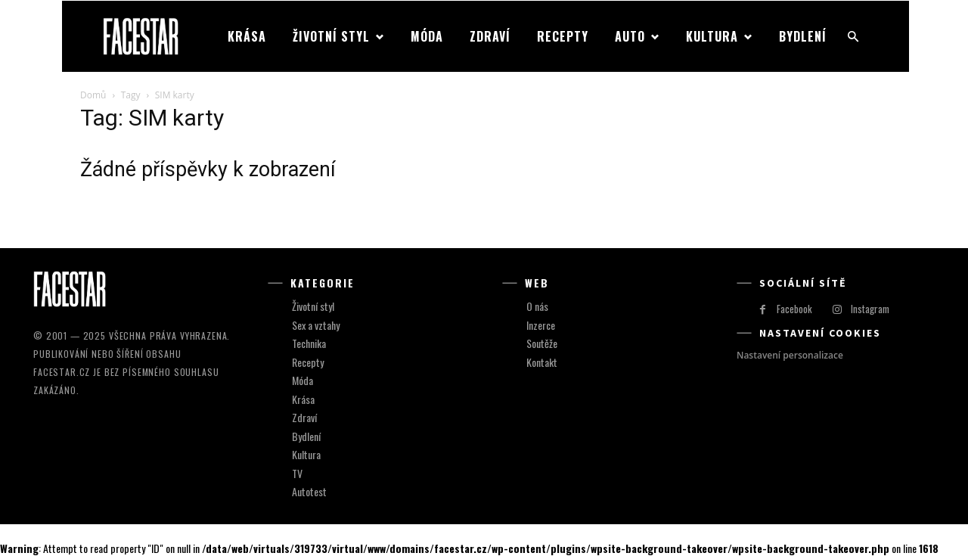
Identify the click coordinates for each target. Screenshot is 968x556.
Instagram (870, 308)
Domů (93, 95)
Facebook (794, 308)
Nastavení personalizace (790, 355)
